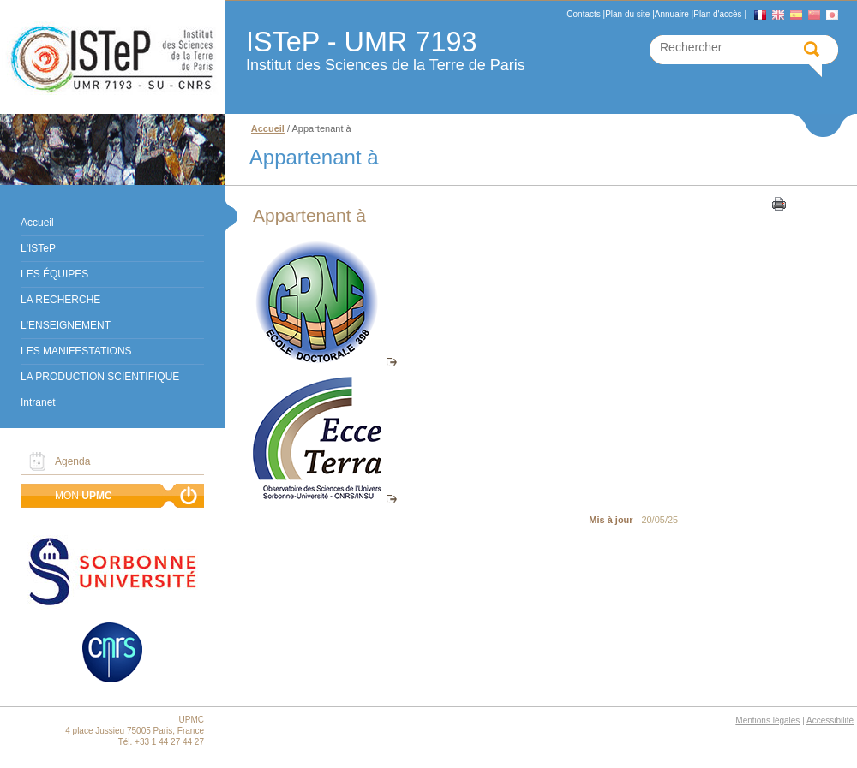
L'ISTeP (38, 248)
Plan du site (627, 14)
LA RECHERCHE (60, 300)
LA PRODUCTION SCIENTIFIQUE (100, 377)
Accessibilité (830, 720)
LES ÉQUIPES (54, 274)
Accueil (37, 223)
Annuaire (672, 14)
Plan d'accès (717, 14)
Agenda (72, 461)
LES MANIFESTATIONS (76, 351)
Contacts (583, 14)
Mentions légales (767, 720)
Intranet (38, 402)
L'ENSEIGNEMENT (66, 325)
